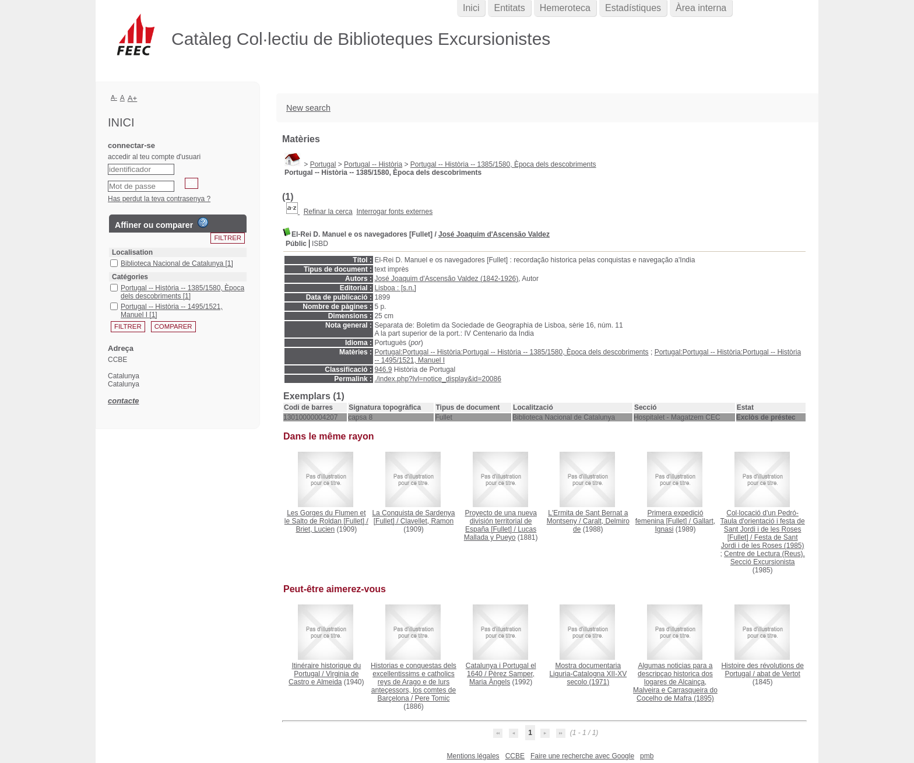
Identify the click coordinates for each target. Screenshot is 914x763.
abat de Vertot (778, 674)
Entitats (509, 8)
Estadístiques (633, 8)
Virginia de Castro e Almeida (323, 678)
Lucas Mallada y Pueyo (500, 533)
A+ (133, 98)
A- (114, 97)
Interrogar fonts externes (394, 212)
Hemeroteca (565, 8)
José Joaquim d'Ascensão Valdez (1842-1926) (446, 279)
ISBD (320, 244)
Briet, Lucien (315, 529)
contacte (123, 400)
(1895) (675, 682)
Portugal (323, 164)
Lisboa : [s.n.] (395, 288)
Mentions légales (473, 756)
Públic (296, 244)
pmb (646, 756)
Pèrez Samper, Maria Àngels (502, 678)
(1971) (588, 674)
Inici (471, 8)
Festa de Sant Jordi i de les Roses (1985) (762, 541)
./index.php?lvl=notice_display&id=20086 (437, 379)
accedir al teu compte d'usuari (154, 157)
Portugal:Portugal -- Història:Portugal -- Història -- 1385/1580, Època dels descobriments (511, 352)
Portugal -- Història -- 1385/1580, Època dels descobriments (503, 164)
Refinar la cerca (328, 212)
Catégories (130, 277)
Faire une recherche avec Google (582, 756)
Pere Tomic (432, 698)
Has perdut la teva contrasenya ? (159, 199)
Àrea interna (701, 8)
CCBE (515, 756)
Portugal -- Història (373, 164)
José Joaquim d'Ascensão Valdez (494, 234)
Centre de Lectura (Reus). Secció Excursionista (764, 558)
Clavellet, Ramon (427, 521)
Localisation (132, 252)
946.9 (383, 369)
